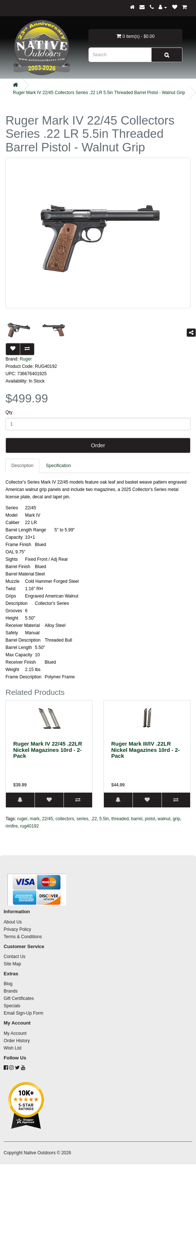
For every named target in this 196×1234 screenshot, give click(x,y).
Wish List (13, 1048)
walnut (163, 818)
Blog (8, 983)
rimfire (12, 826)
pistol (150, 818)
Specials (12, 1005)
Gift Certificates (19, 998)
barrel (136, 818)
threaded (119, 818)
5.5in (104, 818)
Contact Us (14, 956)
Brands (11, 991)
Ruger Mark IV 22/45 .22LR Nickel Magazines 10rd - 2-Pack (47, 749)
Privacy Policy (17, 929)
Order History (17, 1040)
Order (98, 445)
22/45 (47, 818)
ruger (22, 818)
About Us (13, 922)
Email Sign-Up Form (23, 1013)
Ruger (26, 359)
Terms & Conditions (23, 936)
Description (22, 465)
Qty (9, 412)
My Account (15, 1033)
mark (35, 818)
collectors (64, 818)
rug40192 (29, 826)
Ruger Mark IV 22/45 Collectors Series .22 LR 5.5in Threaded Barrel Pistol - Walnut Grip (99, 92)
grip (176, 818)
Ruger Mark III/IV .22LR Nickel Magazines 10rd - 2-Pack (145, 749)
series (82, 818)
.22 (94, 818)
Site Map (12, 963)
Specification (58, 465)
